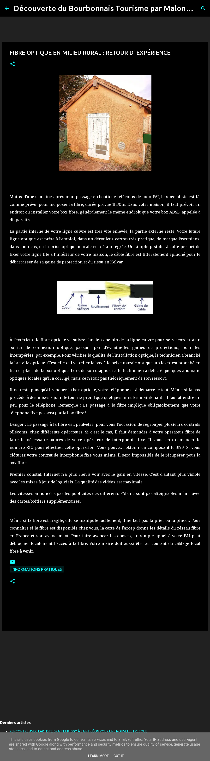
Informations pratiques (37, 569)
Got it (119, 756)
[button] (12, 64)
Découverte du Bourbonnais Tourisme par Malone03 (106, 8)
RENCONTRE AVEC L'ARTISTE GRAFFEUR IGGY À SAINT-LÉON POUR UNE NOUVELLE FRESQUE (78, 731)
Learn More (98, 756)
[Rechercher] (203, 8)
